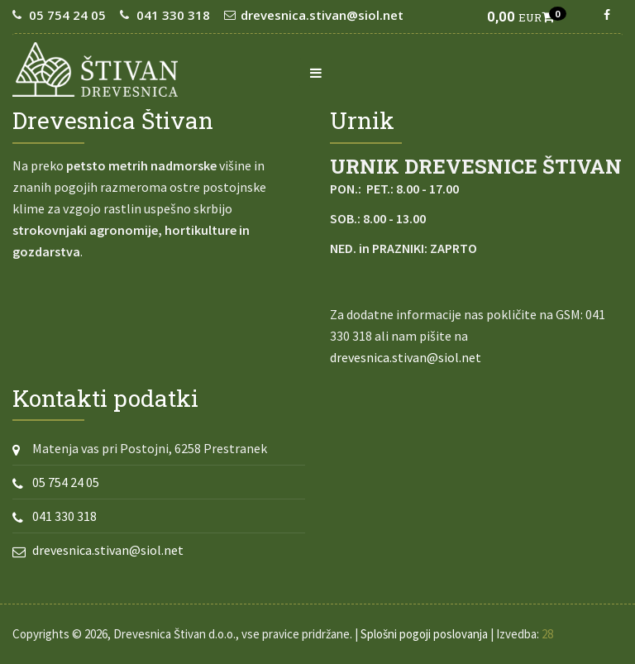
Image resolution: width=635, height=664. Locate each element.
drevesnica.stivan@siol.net (322, 15)
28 (547, 634)
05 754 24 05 (67, 15)
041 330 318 (173, 15)
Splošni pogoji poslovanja (424, 634)
